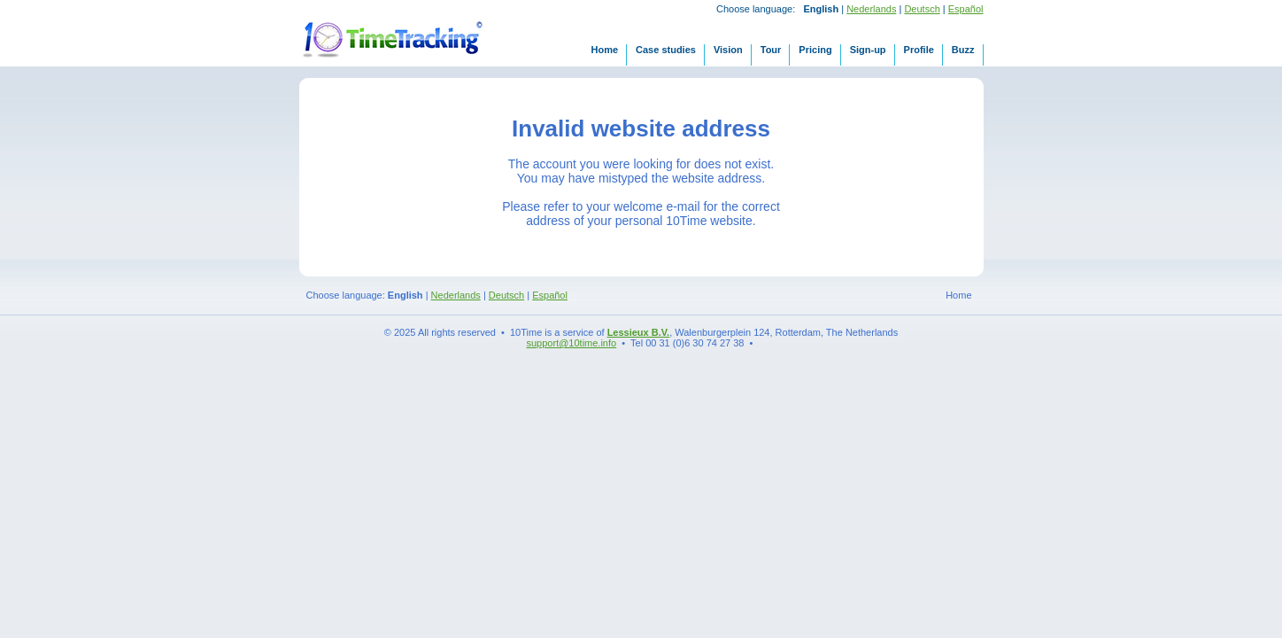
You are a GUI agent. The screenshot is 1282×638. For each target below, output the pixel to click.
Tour (771, 49)
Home (604, 49)
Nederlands (871, 9)
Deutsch (921, 9)
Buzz (963, 49)
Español (966, 9)
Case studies (666, 49)
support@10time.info (572, 343)
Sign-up (868, 49)
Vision (728, 49)
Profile (919, 49)
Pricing (815, 49)
